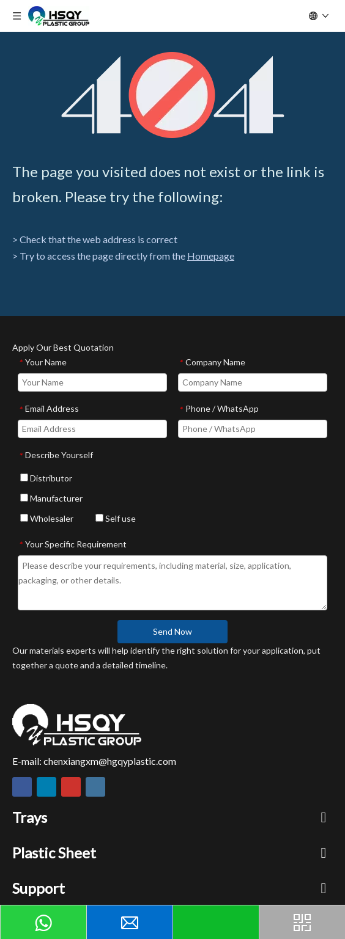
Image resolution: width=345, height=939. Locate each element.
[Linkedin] (46, 787)
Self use (115, 518)
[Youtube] (71, 787)
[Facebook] (22, 787)
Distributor (46, 478)
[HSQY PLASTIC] (76, 724)
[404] (172, 95)
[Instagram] (95, 787)
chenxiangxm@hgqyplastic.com (109, 761)
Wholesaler (46, 518)
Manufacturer (51, 498)
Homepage (210, 255)
